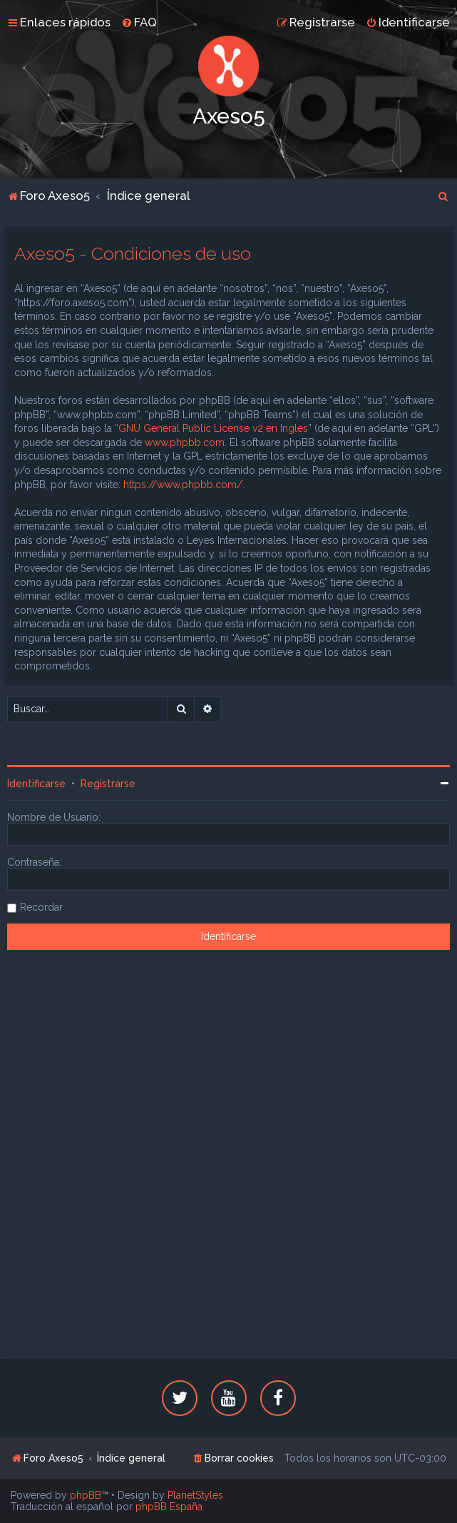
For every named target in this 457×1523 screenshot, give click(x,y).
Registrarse (108, 783)
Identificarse (36, 783)
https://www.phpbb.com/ (182, 484)
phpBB (85, 1495)
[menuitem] (139, 22)
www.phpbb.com (185, 442)
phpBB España (168, 1506)
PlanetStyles (195, 1495)
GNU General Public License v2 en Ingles (213, 428)
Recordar (41, 907)
